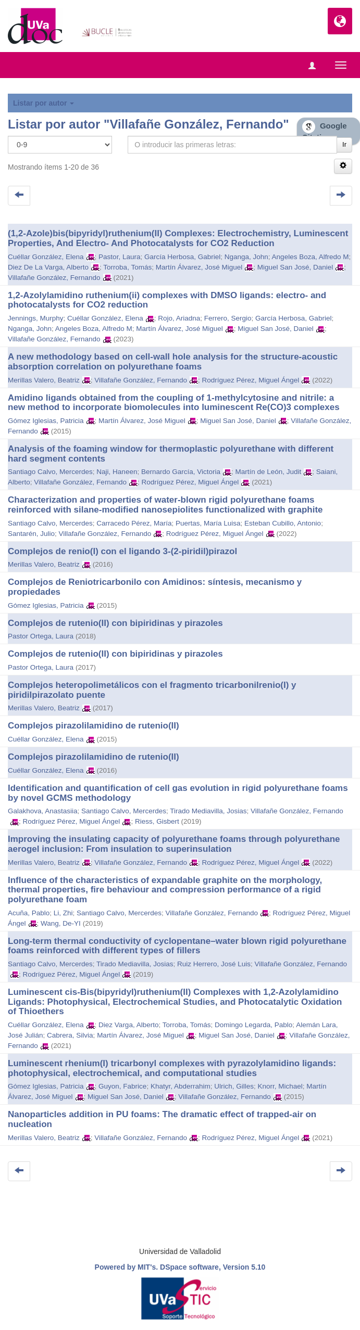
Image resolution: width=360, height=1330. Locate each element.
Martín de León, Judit (268, 472)
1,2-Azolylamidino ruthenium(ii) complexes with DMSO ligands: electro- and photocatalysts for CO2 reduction (167, 300)
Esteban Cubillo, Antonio (282, 523)
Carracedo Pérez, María (133, 523)
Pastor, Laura (119, 257)
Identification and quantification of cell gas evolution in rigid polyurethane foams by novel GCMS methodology (178, 793)
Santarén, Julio (31, 534)
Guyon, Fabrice (122, 1086)
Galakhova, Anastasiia (43, 811)
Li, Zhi (63, 913)
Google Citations (324, 131)
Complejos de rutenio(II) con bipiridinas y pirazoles (115, 623)
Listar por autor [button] (43, 103)
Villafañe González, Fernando (54, 278)
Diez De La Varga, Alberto (48, 267)
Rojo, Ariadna (179, 318)
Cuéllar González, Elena (46, 257)
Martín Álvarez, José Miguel (199, 267)
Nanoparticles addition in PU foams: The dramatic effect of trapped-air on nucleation (162, 1119)
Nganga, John (246, 257)
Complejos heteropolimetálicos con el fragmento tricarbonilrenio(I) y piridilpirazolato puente (152, 690)
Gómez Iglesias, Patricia (46, 421)
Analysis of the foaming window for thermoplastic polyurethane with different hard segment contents (170, 454)
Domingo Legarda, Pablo (253, 1025)
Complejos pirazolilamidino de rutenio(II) (93, 726)
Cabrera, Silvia (70, 1035)
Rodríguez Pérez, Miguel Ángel (250, 380)
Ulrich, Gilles (234, 1086)
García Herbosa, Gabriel (182, 257)
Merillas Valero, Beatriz (44, 380)
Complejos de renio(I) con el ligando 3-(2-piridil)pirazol (122, 551)
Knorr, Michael (280, 1086)
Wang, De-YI (61, 923)
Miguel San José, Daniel (295, 267)
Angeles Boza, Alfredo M (310, 257)
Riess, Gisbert (157, 821)
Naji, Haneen (116, 472)
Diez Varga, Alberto (128, 1025)
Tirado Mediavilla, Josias (208, 811)
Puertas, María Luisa (208, 523)
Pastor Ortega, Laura (40, 636)
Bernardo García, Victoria (180, 472)
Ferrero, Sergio (228, 318)
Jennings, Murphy (36, 318)
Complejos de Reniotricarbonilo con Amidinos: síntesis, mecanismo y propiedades (155, 587)
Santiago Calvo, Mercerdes (50, 472)
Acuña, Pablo (28, 913)
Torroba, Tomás (127, 267)
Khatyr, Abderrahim (180, 1086)
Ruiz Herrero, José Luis (214, 964)
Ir (344, 144)
